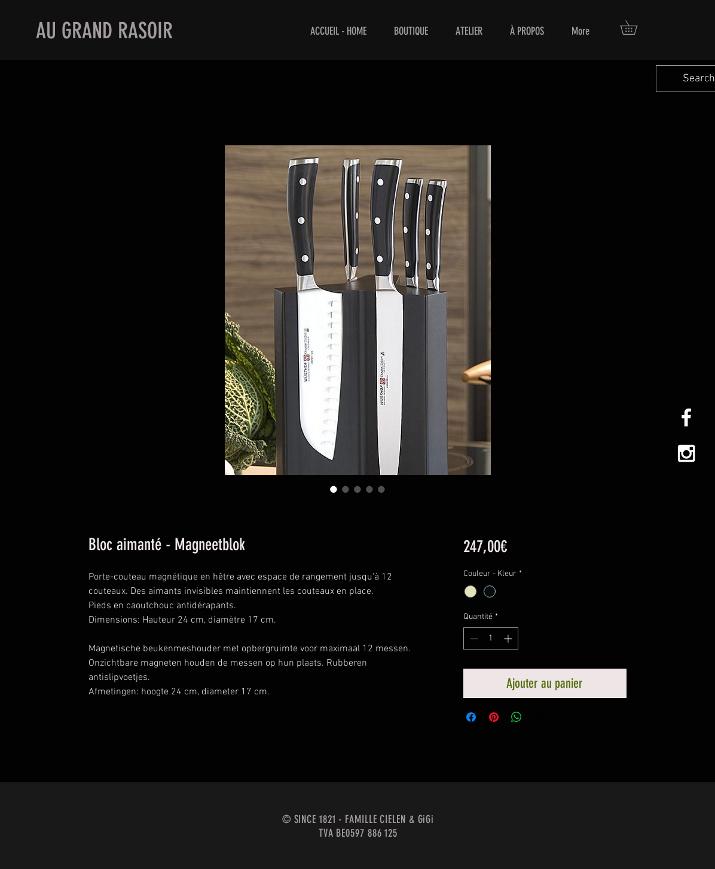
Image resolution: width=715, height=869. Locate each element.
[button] (635, 27)
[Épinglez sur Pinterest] (494, 717)
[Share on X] (539, 717)
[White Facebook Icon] (686, 417)
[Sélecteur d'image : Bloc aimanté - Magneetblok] (334, 489)
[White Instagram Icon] (686, 453)
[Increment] (509, 638)
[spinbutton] (491, 638)
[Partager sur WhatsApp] (516, 717)
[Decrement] (472, 638)
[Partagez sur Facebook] (471, 717)
